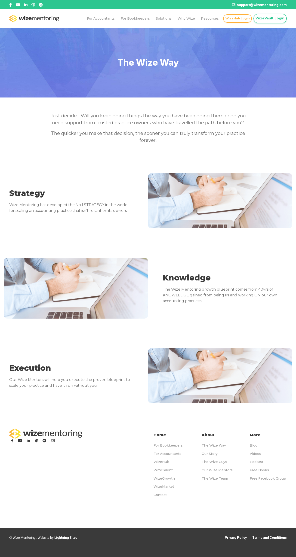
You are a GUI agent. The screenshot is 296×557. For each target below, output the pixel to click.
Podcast (256, 462)
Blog (253, 445)
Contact (160, 495)
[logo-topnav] (34, 18)
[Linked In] (33, 5)
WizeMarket (164, 486)
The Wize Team (215, 478)
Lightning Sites (65, 537)
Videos (255, 454)
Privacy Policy (236, 537)
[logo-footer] (45, 434)
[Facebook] (10, 5)
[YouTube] (20, 440)
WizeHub (161, 462)
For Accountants (167, 454)
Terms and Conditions (269, 537)
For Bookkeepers (168, 445)
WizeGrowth (164, 478)
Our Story (210, 454)
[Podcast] (36, 440)
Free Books (259, 470)
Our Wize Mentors (217, 470)
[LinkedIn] (28, 440)
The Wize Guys (214, 462)
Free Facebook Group (268, 478)
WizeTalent (163, 470)
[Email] (53, 440)
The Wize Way (214, 445)
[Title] (18, 5)
